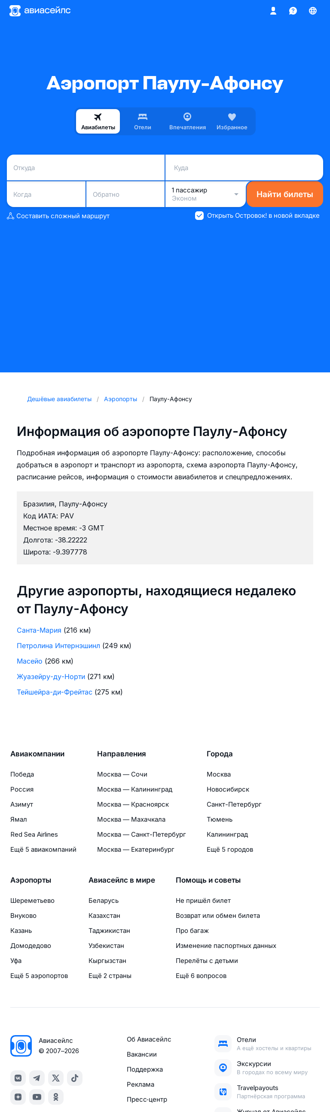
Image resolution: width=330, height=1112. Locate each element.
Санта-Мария (39, 630)
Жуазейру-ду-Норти (51, 676)
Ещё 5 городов (230, 849)
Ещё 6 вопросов (201, 976)
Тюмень (219, 819)
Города (220, 753)
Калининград (227, 834)
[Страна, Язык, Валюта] (312, 10)
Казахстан (104, 915)
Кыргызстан (107, 961)
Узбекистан (106, 945)
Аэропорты (30, 880)
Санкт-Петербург (234, 804)
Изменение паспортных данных (226, 945)
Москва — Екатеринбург (135, 849)
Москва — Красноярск (133, 804)
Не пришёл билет (203, 900)
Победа (22, 774)
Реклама (140, 1084)
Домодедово (30, 945)
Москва (219, 774)
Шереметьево (32, 900)
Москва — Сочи (122, 774)
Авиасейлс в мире (122, 880)
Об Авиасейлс (149, 1039)
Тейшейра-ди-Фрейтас (54, 692)
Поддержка (145, 1069)
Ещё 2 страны (110, 976)
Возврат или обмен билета (218, 915)
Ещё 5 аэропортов (39, 976)
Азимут (21, 804)
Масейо (30, 661)
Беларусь (104, 900)
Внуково (23, 915)
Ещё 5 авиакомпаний (43, 849)
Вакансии (142, 1054)
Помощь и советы (208, 880)
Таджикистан (109, 930)
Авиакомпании (37, 753)
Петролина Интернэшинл (58, 645)
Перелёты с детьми (207, 961)
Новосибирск (228, 789)
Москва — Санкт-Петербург (141, 834)
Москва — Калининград (134, 789)
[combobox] (86, 167)
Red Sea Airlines (34, 834)
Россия (22, 789)
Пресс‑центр (147, 1099)
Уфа (15, 961)
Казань (21, 930)
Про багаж (192, 930)
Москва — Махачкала (131, 819)
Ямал (18, 819)
